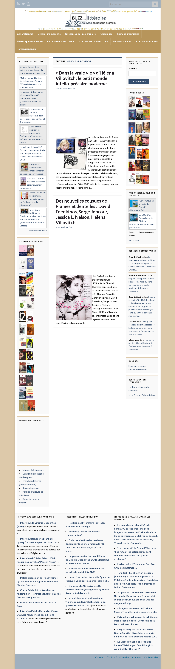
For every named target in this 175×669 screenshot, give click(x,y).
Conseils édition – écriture (93, 41)
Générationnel (25, 33)
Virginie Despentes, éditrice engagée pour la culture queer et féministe (32, 70)
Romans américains (147, 41)
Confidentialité (151, 657)
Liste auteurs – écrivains (60, 41)
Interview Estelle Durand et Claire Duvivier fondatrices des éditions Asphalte (37, 615)
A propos (136, 657)
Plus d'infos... (135, 240)
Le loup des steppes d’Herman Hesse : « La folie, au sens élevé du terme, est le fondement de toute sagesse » (142, 327)
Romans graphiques (128, 33)
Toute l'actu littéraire (37, 230)
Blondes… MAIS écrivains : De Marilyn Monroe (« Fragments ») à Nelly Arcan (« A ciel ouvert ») (87, 589)
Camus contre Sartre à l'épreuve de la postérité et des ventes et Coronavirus (32, 115)
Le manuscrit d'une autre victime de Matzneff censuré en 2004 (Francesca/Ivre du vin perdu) (31, 98)
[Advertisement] (87, 114)
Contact (99, 657)
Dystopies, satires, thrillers (80, 33)
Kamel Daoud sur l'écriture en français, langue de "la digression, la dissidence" (32, 198)
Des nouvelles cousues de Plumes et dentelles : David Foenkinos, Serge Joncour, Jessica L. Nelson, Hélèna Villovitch (83, 211)
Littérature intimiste (49, 33)
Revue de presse (30, 488)
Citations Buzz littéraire (118, 657)
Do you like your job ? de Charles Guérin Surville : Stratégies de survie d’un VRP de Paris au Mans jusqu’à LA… (135, 633)
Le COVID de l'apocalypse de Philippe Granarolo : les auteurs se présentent (141, 221)
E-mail (133, 68)
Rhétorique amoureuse (30, 41)
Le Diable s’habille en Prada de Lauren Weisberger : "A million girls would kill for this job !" (133, 645)
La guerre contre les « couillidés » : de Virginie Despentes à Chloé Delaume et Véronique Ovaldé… (142, 263)
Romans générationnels (65, 88)
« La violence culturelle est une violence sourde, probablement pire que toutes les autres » (85, 602)
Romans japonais (26, 48)
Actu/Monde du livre (64, 227)
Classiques (106, 33)
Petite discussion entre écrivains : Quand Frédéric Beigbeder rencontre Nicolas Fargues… (37, 581)
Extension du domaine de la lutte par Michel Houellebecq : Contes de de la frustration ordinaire (136, 621)
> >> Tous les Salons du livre (142, 395)
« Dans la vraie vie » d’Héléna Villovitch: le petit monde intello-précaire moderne (85, 78)
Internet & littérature (33, 470)
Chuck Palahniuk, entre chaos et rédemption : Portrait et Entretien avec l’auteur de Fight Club (38, 594)
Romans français (122, 41)
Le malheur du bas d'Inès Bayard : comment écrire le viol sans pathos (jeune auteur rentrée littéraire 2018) (32, 153)
